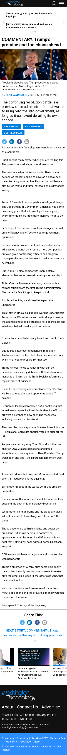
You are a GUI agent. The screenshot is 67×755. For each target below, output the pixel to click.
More (37, 741)
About (7, 707)
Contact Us (27, 707)
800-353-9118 (34, 724)
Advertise (50, 707)
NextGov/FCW (39, 738)
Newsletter (10, 715)
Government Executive (15, 738)
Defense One (58, 738)
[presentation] (3, 664)
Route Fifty (11, 741)
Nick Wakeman (16, 95)
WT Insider (27, 715)
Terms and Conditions (17, 719)
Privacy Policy (46, 715)
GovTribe (25, 741)
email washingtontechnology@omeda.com (25, 726)
